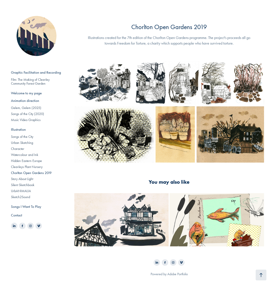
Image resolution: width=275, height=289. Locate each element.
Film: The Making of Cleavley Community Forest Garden (30, 81)
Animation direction (25, 100)
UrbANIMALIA (21, 191)
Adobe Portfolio (177, 274)
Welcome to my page (26, 93)
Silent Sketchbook (22, 185)
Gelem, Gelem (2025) (26, 108)
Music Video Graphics (26, 120)
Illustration (18, 129)
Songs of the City (22, 137)
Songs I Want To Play (26, 206)
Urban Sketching (22, 143)
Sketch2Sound (20, 197)
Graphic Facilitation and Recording (36, 72)
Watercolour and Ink (24, 155)
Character (17, 149)
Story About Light (22, 179)
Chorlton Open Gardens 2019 (31, 173)
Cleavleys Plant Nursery (27, 167)
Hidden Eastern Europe (26, 161)
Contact (16, 215)
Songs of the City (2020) (27, 114)
